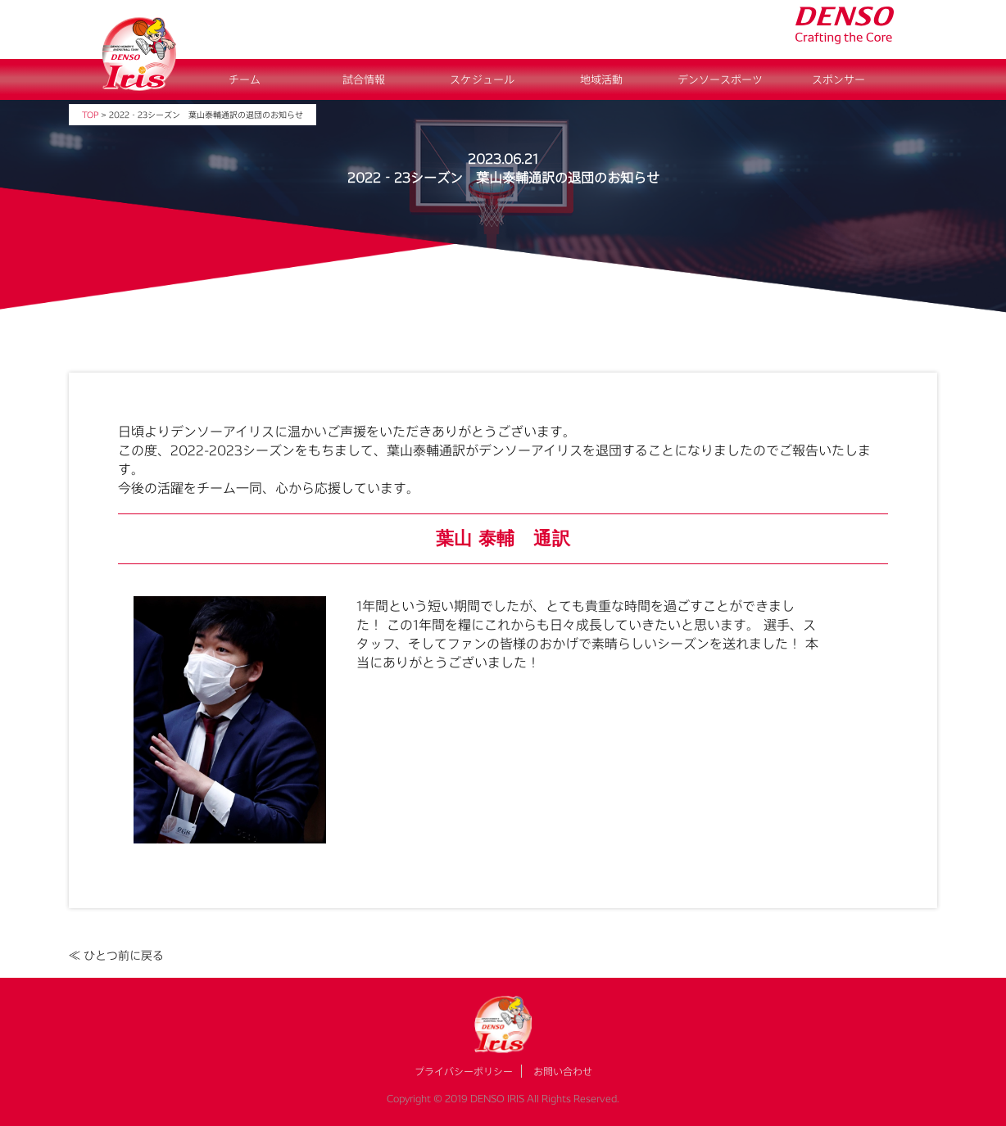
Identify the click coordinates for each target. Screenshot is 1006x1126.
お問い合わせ (562, 1071)
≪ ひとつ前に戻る (116, 955)
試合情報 (363, 79)
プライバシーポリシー (464, 1071)
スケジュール (482, 79)
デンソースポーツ (720, 79)
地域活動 (601, 79)
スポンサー (838, 79)
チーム (245, 79)
